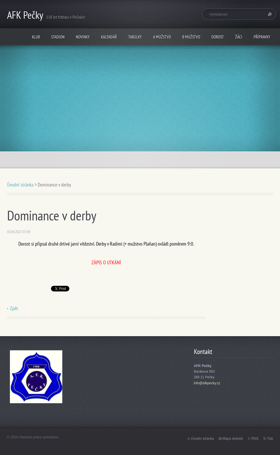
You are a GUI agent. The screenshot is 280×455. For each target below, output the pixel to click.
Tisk (270, 439)
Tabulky (135, 37)
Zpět (14, 308)
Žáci (238, 37)
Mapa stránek (233, 439)
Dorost (217, 37)
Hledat (269, 14)
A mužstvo (162, 37)
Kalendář (109, 37)
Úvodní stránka (20, 184)
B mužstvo (191, 37)
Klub (36, 37)
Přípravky (262, 37)
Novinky (83, 37)
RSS (254, 439)
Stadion (58, 37)
